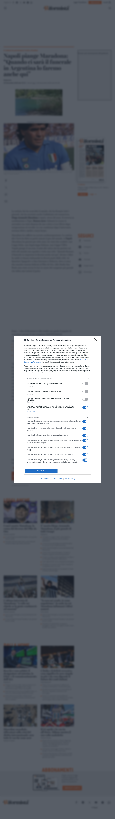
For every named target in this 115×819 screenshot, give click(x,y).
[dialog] (57, 409)
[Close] (96, 340)
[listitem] (57, 379)
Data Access (57, 479)
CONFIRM (41, 471)
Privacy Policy (70, 479)
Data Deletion (45, 479)
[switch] (85, 383)
